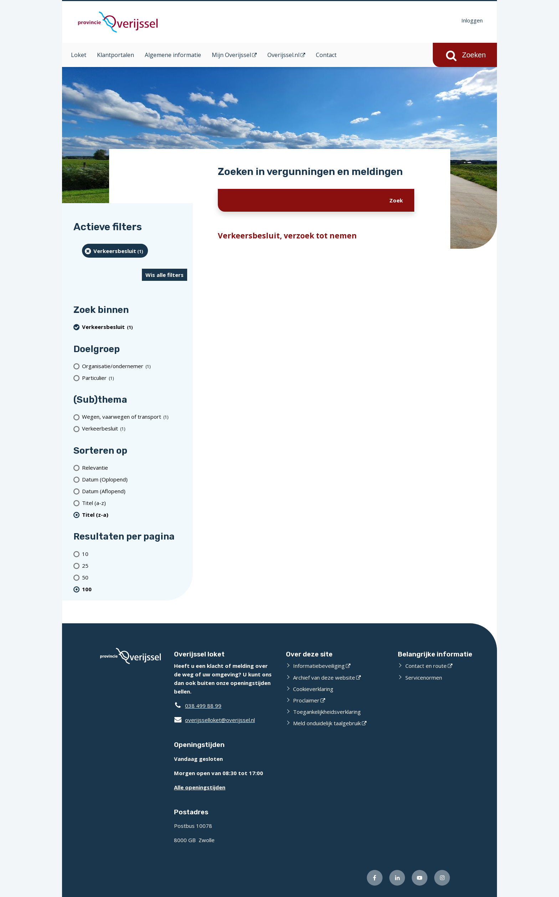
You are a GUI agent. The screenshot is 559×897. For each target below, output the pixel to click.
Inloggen (472, 20)
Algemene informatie (173, 55)
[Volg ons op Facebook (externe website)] (375, 878)
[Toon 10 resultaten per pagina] (134, 554)
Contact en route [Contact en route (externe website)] (426, 665)
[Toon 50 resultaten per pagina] (134, 577)
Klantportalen (115, 55)
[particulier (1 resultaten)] (134, 377)
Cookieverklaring (313, 688)
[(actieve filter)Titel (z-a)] (134, 514)
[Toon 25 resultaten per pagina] (134, 565)
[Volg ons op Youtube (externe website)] (419, 878)
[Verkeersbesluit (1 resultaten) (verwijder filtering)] (115, 251)
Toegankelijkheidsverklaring (327, 711)
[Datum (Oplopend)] (134, 479)
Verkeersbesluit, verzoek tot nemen (287, 236)
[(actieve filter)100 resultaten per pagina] (134, 589)
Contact (326, 55)
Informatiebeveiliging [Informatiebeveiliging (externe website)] (319, 665)
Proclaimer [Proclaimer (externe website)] (306, 700)
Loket (78, 55)
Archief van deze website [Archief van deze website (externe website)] (324, 677)
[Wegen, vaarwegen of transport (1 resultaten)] (134, 417)
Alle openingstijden (199, 787)
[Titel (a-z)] (134, 503)
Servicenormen (423, 677)
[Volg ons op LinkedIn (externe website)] (397, 878)
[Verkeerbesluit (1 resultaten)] (134, 428)
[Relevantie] (134, 467)
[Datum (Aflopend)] (134, 491)
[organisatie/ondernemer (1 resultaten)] (134, 366)
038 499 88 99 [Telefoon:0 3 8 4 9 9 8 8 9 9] (203, 705)
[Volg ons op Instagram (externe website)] (442, 878)
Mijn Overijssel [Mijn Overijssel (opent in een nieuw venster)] (231, 55)
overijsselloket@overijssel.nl (214, 719)
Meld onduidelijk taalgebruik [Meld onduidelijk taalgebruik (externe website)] (327, 723)
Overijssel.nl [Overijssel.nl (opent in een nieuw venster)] (283, 55)
